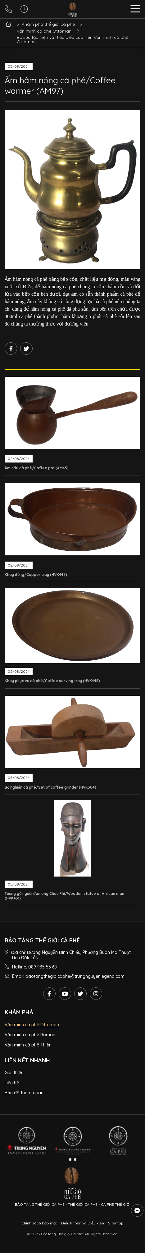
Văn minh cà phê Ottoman (32, 1024)
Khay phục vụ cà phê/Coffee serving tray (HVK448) (52, 680)
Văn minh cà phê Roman (30, 1034)
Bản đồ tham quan (24, 1093)
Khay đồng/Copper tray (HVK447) (36, 574)
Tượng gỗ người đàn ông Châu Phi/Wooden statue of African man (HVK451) (64, 895)
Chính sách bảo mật (39, 1223)
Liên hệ (12, 1083)
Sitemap (116, 1223)
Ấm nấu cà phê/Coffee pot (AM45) (37, 468)
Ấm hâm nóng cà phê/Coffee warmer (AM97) (60, 85)
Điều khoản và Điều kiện (82, 1223)
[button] (135, 9)
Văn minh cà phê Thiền (28, 1045)
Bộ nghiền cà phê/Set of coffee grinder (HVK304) (50, 787)
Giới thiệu (14, 1072)
